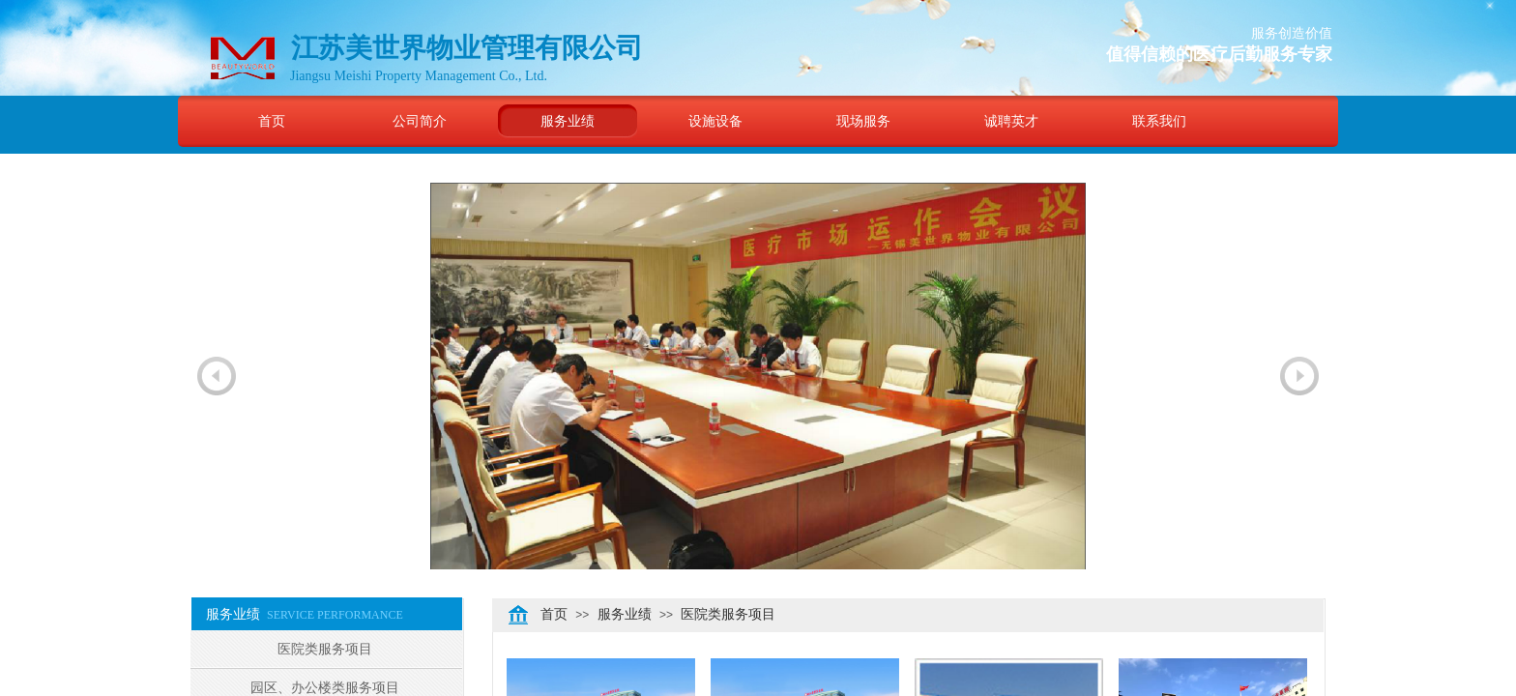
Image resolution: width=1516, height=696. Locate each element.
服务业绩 (567, 121)
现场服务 (863, 121)
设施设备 (715, 121)
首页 (271, 121)
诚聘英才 (1011, 121)
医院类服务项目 (728, 614)
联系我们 (1159, 121)
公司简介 (420, 121)
